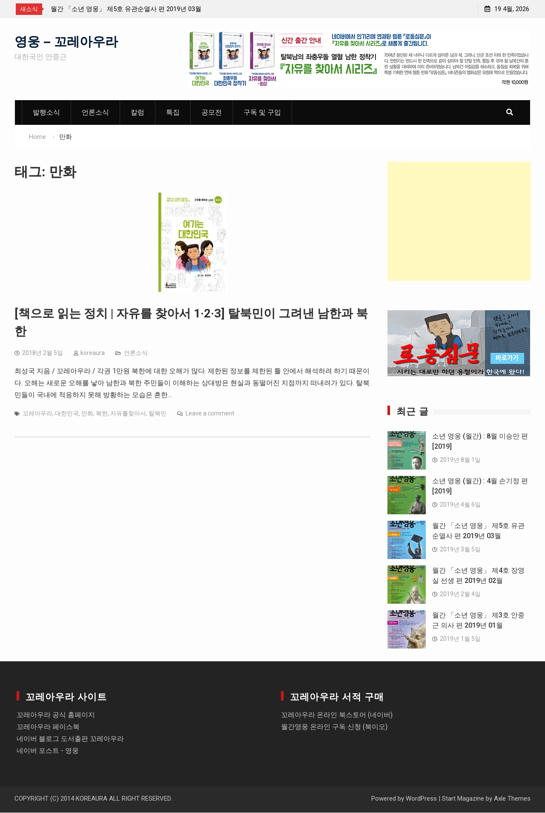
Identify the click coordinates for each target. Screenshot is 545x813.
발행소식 (46, 113)
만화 (87, 413)
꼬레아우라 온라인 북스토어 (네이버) (337, 715)
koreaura (92, 353)
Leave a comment (210, 413)
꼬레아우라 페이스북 (48, 727)
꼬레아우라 (37, 413)
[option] (127, 8)
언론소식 (95, 113)
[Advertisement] (459, 221)
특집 (173, 113)
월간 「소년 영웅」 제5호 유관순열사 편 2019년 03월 (126, 9)
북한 (102, 413)
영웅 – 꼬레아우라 (66, 40)
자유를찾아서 (128, 413)
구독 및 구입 (262, 113)
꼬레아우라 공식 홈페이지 (56, 715)
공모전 (211, 113)
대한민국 (67, 413)
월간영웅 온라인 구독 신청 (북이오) (334, 727)
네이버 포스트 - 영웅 (48, 751)
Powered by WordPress (404, 799)
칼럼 (137, 113)
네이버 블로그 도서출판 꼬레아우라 (70, 739)
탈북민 (157, 413)
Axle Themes (512, 799)
